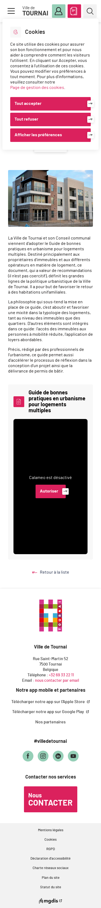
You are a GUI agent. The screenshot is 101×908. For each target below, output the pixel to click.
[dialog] (50, 84)
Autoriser (49, 491)
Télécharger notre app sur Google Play (48, 712)
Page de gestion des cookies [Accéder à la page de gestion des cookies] (37, 87)
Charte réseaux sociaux (50, 868)
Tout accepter (28, 103)
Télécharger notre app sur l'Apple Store (48, 702)
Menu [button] (11, 11)
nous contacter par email (57, 680)
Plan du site (51, 878)
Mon (58, 11)
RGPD (50, 849)
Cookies (50, 840)
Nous (50, 800)
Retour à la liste (56, 572)
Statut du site (50, 887)
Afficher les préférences (38, 135)
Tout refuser (26, 119)
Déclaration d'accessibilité (50, 858)
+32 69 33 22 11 (61, 675)
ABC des (74, 10)
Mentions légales (50, 830)
